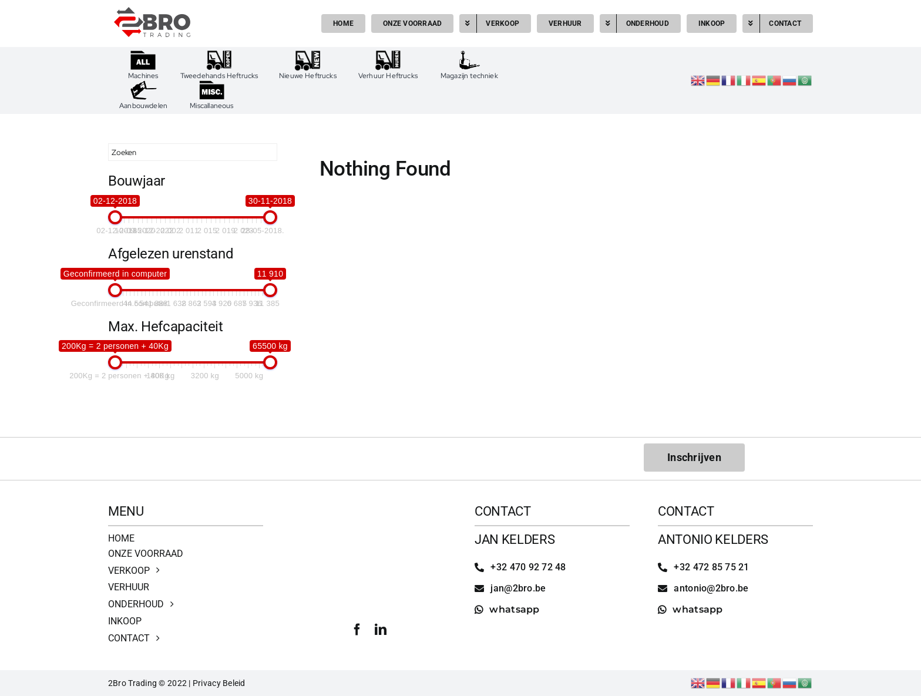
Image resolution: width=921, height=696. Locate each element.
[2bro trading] (152, 12)
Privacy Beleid (219, 683)
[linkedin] (380, 630)
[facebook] (357, 630)
